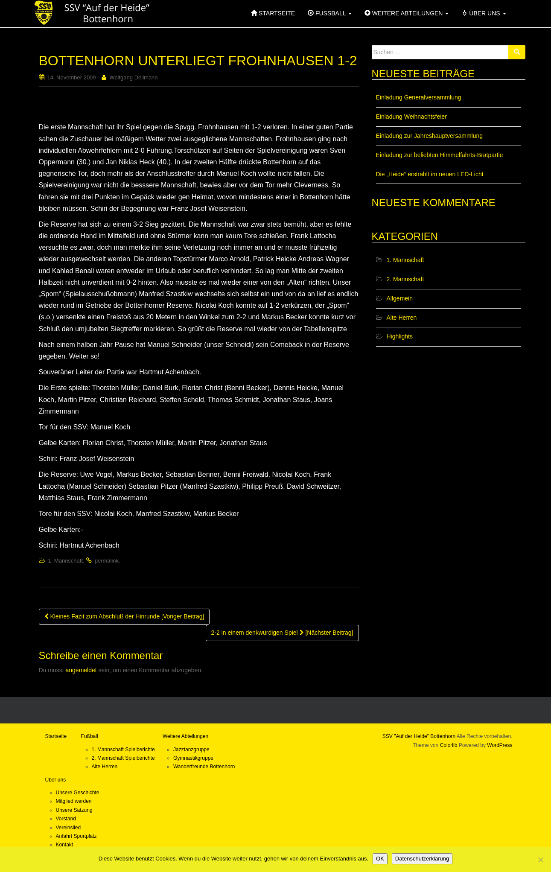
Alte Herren (402, 317)
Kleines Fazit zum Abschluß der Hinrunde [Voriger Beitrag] (124, 616)
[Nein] (540, 859)
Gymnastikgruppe (193, 758)
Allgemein (400, 298)
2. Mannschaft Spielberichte (123, 758)
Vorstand (66, 819)
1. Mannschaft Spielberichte (123, 749)
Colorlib (449, 745)
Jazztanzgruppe (191, 749)
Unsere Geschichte (77, 793)
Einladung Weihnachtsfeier (411, 116)
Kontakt (64, 845)
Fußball (89, 736)
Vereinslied (68, 828)
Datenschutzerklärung (422, 858)
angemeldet (81, 670)
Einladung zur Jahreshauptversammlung (429, 135)
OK (380, 858)
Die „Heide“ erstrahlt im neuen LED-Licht (430, 174)
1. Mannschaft (65, 560)
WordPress (499, 745)
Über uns (55, 780)
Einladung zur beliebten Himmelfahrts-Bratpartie (439, 155)
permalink (107, 560)
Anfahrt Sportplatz (76, 836)
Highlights (400, 336)
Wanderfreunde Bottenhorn (204, 767)
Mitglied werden (74, 801)
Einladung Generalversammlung (418, 97)
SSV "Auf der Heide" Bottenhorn (418, 736)
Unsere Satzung (74, 810)
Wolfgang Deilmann (133, 77)
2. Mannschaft (405, 279)
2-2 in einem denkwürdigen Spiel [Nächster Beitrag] (282, 632)
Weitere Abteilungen (185, 736)
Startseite (56, 736)
